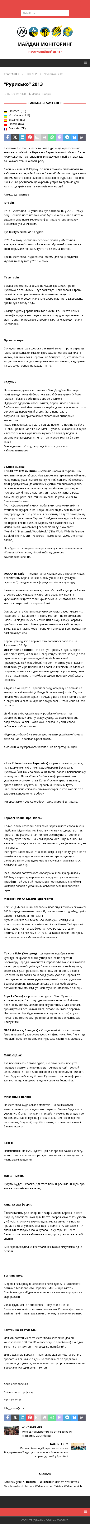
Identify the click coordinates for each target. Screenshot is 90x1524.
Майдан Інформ (41, 94)
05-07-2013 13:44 (16, 94)
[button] (84, 4)
